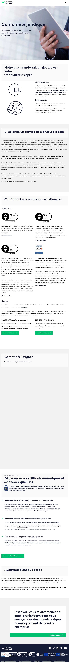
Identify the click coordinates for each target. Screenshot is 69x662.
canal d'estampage (22, 527)
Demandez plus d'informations (12, 556)
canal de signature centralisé (50, 508)
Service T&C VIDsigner (59, 661)
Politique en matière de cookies (8, 661)
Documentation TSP (46, 661)
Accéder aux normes (9, 333)
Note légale (36, 661)
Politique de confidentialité (25, 661)
